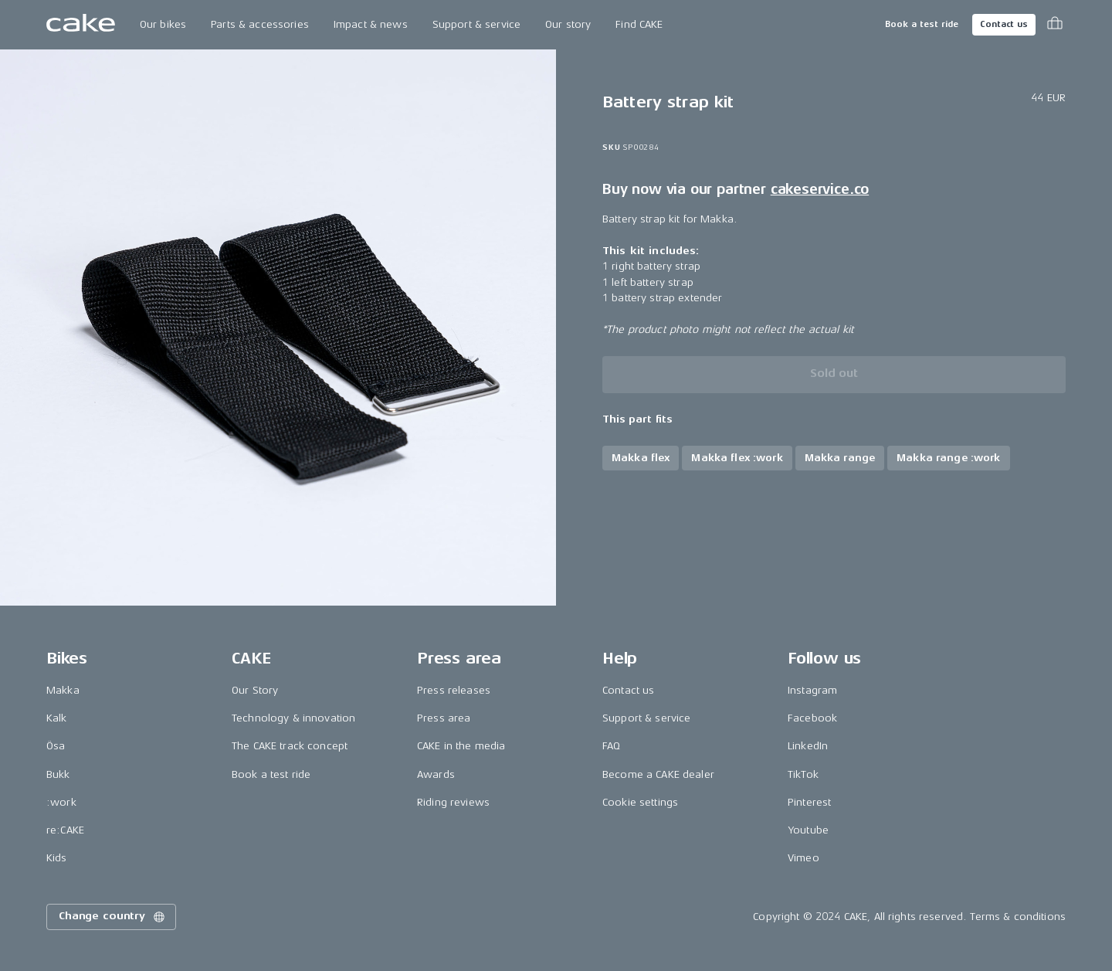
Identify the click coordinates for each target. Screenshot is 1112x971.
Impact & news (371, 24)
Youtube (808, 830)
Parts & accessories (260, 24)
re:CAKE (65, 830)
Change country (113, 917)
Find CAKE (639, 24)
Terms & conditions (1018, 916)
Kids (56, 858)
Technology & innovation (293, 718)
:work (61, 802)
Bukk (58, 774)
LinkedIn (808, 746)
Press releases (453, 690)
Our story (568, 24)
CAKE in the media (461, 746)
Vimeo (803, 858)
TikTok (803, 774)
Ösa (55, 746)
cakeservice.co (820, 189)
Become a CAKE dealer (658, 774)
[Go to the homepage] (80, 25)
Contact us (1004, 24)
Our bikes (163, 24)
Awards (436, 774)
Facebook (812, 718)
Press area (443, 718)
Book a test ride (921, 24)
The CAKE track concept (290, 746)
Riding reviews (453, 802)
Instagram (812, 690)
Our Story (255, 690)
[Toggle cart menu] (1055, 25)
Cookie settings (640, 802)
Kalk (56, 718)
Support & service (476, 24)
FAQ (611, 746)
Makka (63, 690)
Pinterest (809, 802)
